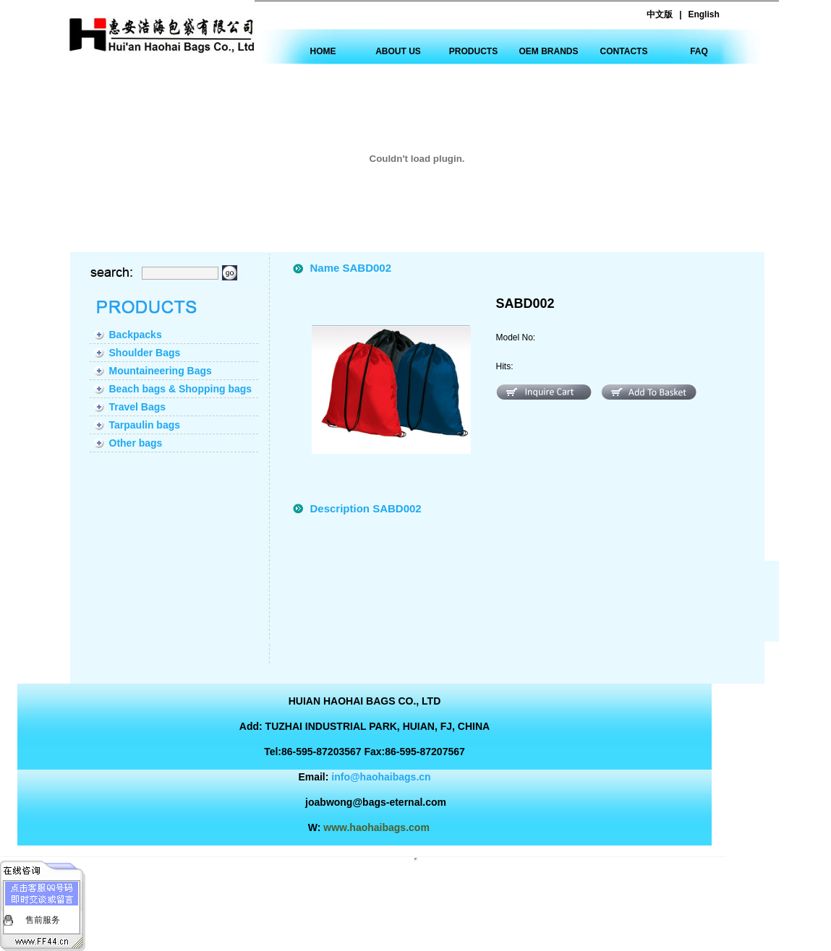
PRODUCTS (473, 51)
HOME (323, 51)
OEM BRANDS (548, 51)
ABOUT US (398, 51)
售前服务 (42, 920)
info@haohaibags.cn (380, 777)
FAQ (699, 51)
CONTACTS (624, 51)
